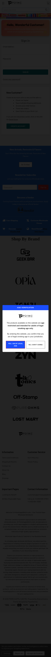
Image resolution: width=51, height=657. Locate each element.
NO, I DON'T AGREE (35, 345)
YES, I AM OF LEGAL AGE (15, 345)
